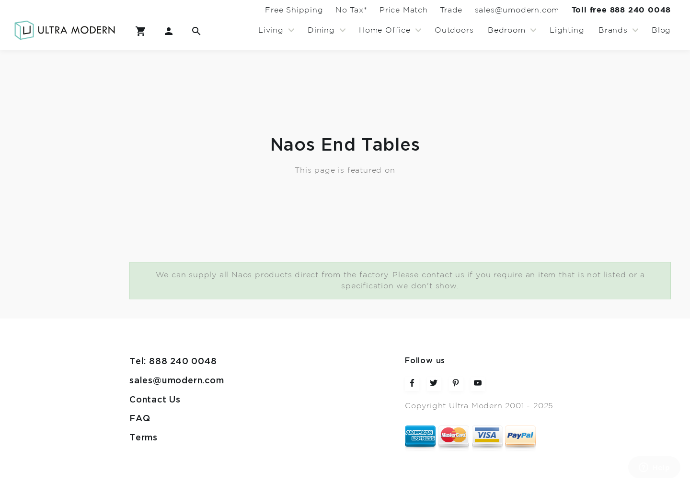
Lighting (567, 30)
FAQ (139, 418)
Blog (661, 30)
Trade (428, 10)
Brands (613, 30)
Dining (321, 30)
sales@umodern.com (503, 10)
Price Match (372, 10)
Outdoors (454, 30)
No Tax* (311, 10)
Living (271, 30)
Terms (143, 438)
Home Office (385, 30)
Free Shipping (245, 10)
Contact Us (155, 400)
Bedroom (507, 30)
